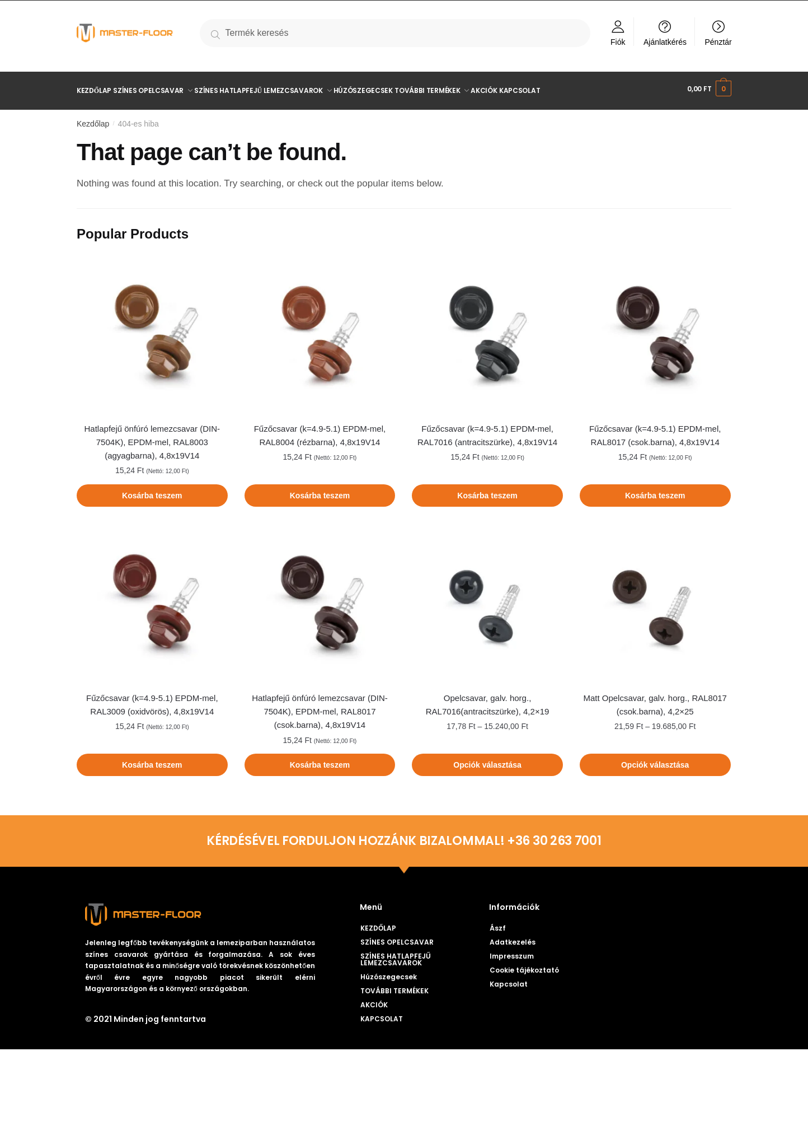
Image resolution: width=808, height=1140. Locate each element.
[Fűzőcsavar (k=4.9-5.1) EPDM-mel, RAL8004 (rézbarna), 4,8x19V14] (320, 330)
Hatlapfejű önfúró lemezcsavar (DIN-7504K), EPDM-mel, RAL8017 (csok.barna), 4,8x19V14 (320, 707)
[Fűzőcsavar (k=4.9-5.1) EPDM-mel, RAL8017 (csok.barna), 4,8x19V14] (655, 330)
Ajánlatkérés (665, 42)
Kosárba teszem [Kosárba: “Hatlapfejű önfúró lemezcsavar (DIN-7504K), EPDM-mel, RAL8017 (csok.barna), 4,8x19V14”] (320, 760)
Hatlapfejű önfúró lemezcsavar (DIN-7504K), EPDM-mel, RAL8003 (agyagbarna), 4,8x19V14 (152, 438)
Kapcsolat (509, 980)
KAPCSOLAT (381, 1015)
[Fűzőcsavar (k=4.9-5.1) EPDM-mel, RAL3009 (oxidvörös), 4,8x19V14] (152, 599)
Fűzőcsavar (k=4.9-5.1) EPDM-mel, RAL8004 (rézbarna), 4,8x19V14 (320, 431)
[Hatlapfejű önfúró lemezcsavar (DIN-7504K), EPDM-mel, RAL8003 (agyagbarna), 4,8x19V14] (152, 330)
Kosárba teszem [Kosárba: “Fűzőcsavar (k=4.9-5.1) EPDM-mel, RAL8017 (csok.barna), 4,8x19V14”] (655, 491)
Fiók (617, 42)
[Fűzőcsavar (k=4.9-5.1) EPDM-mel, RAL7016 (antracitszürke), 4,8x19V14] (487, 330)
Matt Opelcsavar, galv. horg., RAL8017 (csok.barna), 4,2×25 (655, 700)
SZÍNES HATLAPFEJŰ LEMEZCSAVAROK (424, 955)
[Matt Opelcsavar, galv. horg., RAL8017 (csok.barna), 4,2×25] (655, 599)
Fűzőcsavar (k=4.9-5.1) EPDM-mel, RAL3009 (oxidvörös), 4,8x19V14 (152, 700)
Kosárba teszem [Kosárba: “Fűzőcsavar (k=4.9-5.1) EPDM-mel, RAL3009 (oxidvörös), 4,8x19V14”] (152, 760)
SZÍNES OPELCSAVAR (403, 938)
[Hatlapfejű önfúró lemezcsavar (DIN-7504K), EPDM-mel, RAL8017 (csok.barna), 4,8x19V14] (320, 599)
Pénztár (718, 42)
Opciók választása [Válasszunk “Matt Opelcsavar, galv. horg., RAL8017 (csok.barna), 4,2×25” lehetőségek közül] (655, 760)
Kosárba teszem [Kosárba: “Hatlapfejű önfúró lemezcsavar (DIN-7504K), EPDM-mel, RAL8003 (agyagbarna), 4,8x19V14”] (152, 491)
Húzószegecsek (388, 973)
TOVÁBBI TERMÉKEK (400, 987)
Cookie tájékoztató (524, 966)
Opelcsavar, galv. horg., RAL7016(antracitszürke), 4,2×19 (487, 700)
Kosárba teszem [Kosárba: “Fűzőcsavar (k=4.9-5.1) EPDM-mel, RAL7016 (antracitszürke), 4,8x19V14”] (487, 491)
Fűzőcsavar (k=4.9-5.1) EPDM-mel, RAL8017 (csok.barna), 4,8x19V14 (655, 431)
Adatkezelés (512, 938)
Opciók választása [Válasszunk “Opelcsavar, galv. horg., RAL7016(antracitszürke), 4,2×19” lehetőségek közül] (487, 760)
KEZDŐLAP (378, 924)
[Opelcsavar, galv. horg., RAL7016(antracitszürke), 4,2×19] (487, 599)
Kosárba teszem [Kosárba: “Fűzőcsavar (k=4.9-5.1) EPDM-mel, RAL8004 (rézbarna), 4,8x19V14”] (320, 491)
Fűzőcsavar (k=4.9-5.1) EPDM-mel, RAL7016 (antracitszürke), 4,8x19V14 (487, 431)
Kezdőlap (93, 119)
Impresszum (512, 952)
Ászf (498, 924)
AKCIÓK (374, 1001)
